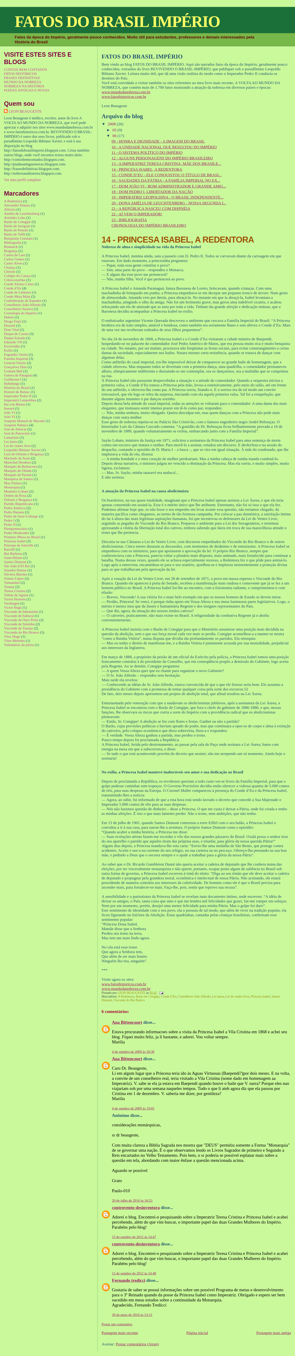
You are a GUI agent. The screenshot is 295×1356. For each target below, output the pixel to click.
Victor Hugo (13, 607)
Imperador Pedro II (18, 396)
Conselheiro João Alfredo (194, 996)
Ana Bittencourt (127, 1022)
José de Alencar (15, 429)
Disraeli (9, 325)
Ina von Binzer (14, 404)
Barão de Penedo (16, 230)
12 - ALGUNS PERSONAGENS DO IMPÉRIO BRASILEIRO (162, 158)
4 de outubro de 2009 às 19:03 (133, 1108)
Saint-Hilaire (13, 558)
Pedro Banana (14, 512)
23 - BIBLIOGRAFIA (129, 220)
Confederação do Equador (22, 300)
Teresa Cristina (15, 591)
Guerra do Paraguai (18, 375)
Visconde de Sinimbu (19, 624)
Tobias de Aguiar (16, 595)
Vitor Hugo (12, 636)
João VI (9, 412)
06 (115, 136)
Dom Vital (11, 330)
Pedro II (10, 524)
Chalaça (9, 267)
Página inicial (197, 1333)
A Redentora (126, 996)
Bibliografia (12, 242)
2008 (112, 124)
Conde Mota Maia (17, 296)
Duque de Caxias (16, 334)
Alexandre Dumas (17, 205)
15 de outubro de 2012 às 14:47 (134, 1237)
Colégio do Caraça (17, 276)
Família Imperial (16, 359)
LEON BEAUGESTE (25, 111)
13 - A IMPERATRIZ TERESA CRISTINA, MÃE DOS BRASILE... (166, 163)
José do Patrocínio (17, 433)
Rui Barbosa (13, 553)
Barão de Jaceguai (17, 226)
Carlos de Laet (14, 255)
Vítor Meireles (14, 641)
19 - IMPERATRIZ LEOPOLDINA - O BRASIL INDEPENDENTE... (167, 197)
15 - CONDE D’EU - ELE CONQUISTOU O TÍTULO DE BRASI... (166, 175)
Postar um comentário (117, 1324)
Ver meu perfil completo (22, 180)
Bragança (11, 251)
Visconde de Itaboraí (19, 616)
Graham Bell (13, 371)
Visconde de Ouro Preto (21, 620)
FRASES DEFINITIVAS (22, 78)
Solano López (14, 578)
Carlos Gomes (14, 259)
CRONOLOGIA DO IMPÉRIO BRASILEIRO (148, 225)
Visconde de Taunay (18, 628)
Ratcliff (9, 549)
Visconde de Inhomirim (21, 611)
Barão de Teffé (14, 234)
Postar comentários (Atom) (137, 1344)
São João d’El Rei (17, 566)
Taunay (9, 587)
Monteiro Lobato (16, 491)
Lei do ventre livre (237, 996)
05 (115, 130)
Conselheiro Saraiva (18, 309)
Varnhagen (11, 603)
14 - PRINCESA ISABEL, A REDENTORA (146, 169)
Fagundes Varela (16, 354)
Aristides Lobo (14, 218)
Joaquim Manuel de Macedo (24, 421)
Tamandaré (12, 582)
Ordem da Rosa (15, 495)
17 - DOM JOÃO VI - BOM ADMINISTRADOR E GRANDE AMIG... (168, 186)
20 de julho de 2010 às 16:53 (132, 1200)
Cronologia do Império (20, 313)
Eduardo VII (13, 342)
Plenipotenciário (15, 529)
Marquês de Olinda (18, 471)
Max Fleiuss (13, 483)
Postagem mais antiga (273, 1333)
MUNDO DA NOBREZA (22, 82)
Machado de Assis (17, 458)
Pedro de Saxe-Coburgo (21, 516)
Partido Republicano (18, 504)
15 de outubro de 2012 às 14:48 (134, 1273)
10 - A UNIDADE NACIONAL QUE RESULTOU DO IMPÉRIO (163, 147)
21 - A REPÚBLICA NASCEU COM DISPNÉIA (150, 208)
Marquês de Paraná (18, 475)
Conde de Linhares (17, 292)
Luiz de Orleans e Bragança (24, 454)
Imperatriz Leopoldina (20, 400)
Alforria (9, 209)
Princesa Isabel (260, 996)
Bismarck (11, 247)
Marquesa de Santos (18, 479)
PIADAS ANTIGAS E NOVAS (26, 90)
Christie (9, 271)
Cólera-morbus (15, 280)
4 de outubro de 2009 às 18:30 (133, 1052)
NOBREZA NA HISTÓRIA (24, 86)
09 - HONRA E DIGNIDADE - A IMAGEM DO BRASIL (158, 141)
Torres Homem (15, 599)
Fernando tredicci (128, 1280)
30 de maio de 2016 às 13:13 (132, 1315)
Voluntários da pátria (19, 645)
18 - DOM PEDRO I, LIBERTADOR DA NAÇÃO (152, 192)
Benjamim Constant (18, 238)
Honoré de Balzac (17, 392)
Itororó (9, 408)
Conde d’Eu (168, 996)
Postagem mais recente (120, 1333)
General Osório (15, 363)
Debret (9, 317)
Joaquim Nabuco (16, 425)
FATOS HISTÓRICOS (20, 74)
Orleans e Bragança (18, 500)
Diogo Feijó (12, 321)
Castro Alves (13, 263)
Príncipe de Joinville (18, 545)
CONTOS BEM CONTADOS (25, 69)
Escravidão (12, 346)
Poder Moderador (16, 533)
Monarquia (12, 487)
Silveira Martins (15, 574)
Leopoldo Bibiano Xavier (22, 450)
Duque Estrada (14, 338)
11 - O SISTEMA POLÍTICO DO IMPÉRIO (147, 152)
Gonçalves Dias (15, 367)
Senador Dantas (15, 570)
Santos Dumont (15, 562)
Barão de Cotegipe (147, 996)
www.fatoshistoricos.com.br (124, 96)
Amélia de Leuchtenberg (21, 213)
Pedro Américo (15, 508)
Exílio (8, 350)
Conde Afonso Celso (19, 284)
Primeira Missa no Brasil (22, 537)
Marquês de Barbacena (20, 466)
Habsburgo (12, 383)
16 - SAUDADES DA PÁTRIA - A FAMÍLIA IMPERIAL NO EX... (165, 180)
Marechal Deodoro (17, 462)
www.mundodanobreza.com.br (126, 92)
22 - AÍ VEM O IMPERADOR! (136, 214)
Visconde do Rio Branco (129, 1000)
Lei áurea (218, 996)
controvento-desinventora (136, 1207)
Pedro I (9, 520)
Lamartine (11, 437)
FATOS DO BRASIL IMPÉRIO (117, 21)
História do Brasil (16, 388)
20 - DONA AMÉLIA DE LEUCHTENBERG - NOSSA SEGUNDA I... (168, 203)
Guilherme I (12, 379)
